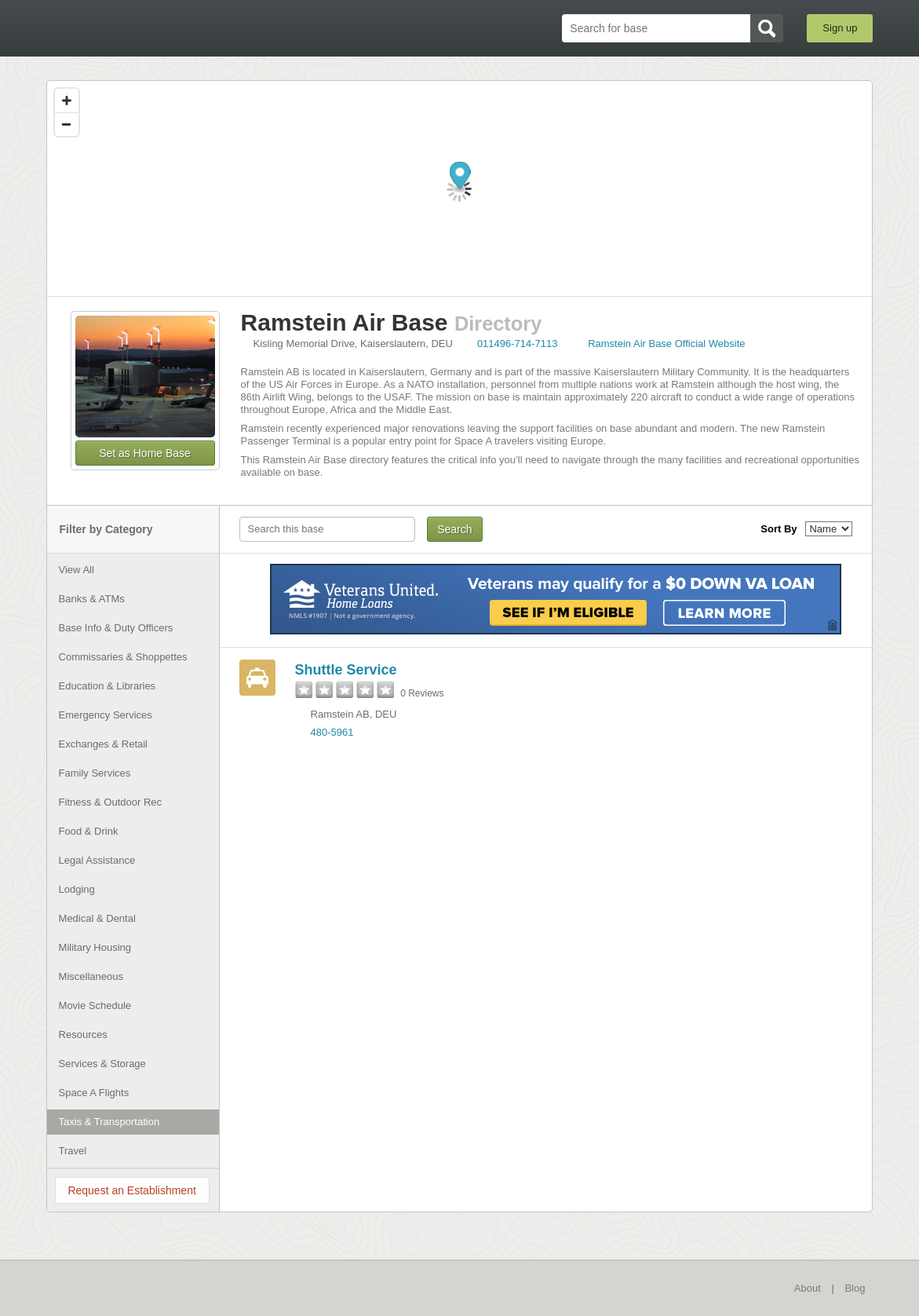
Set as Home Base (145, 453)
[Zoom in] (66, 100)
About (807, 1288)
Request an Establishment (131, 1190)
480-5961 (332, 732)
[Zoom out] (66, 124)
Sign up (839, 28)
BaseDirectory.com (161, 27)
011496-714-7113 (517, 343)
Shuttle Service (346, 670)
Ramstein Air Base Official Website (666, 343)
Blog (854, 1288)
